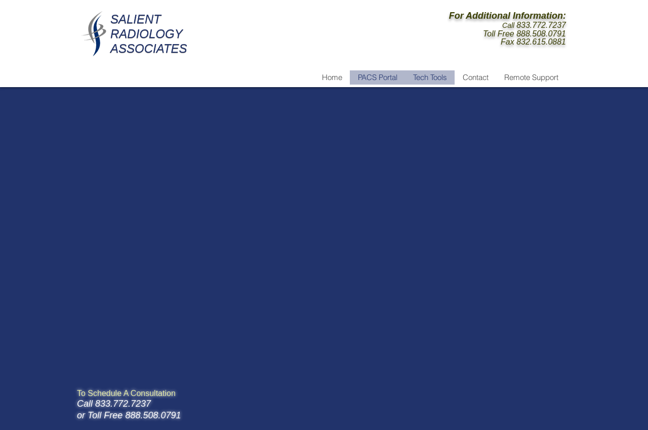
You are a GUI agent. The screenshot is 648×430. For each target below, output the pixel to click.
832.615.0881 (541, 41)
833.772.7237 (541, 25)
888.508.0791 (541, 33)
